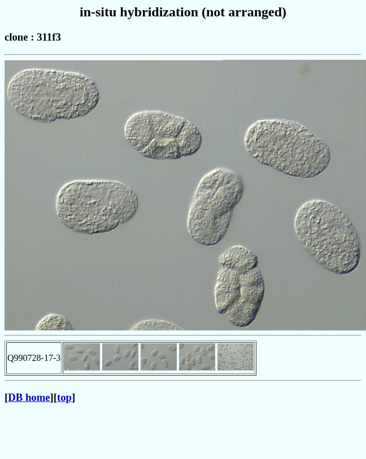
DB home (29, 397)
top (64, 397)
